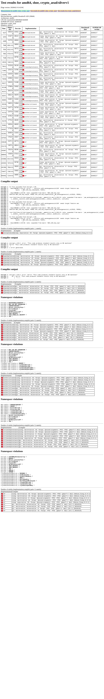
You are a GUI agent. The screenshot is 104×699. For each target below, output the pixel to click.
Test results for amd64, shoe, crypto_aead (43, 11)
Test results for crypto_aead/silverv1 (69, 11)
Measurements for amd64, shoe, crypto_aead (15, 11)
